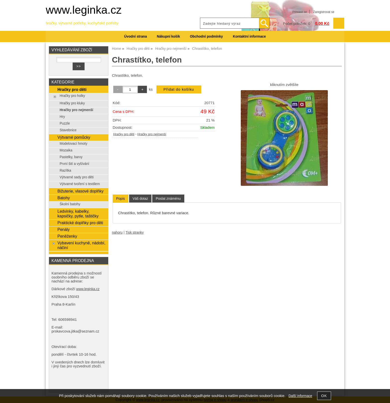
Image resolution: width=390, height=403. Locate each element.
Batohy (63, 198)
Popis (120, 199)
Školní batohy (70, 204)
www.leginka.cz (84, 10)
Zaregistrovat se (323, 12)
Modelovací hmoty (73, 143)
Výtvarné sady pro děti (77, 177)
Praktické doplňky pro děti (80, 222)
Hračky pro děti (123, 134)
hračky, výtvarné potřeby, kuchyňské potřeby (82, 23)
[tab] (120, 199)
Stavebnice (68, 130)
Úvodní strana (135, 36)
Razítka (65, 170)
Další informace (300, 396)
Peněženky (67, 236)
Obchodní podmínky (206, 36)
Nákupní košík (168, 36)
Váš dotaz (140, 199)
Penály (63, 229)
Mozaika (66, 150)
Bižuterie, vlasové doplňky (80, 191)
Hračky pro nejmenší (151, 134)
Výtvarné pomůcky (73, 137)
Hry (62, 117)
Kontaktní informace (249, 36)
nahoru (117, 232)
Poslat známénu (168, 199)
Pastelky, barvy (71, 157)
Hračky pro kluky (72, 103)
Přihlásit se (299, 12)
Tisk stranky (135, 232)
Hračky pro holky (72, 96)
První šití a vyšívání (74, 164)
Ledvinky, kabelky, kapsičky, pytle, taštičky (77, 213)
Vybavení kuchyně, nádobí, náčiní (81, 245)
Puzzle (65, 123)
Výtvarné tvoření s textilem (80, 184)
